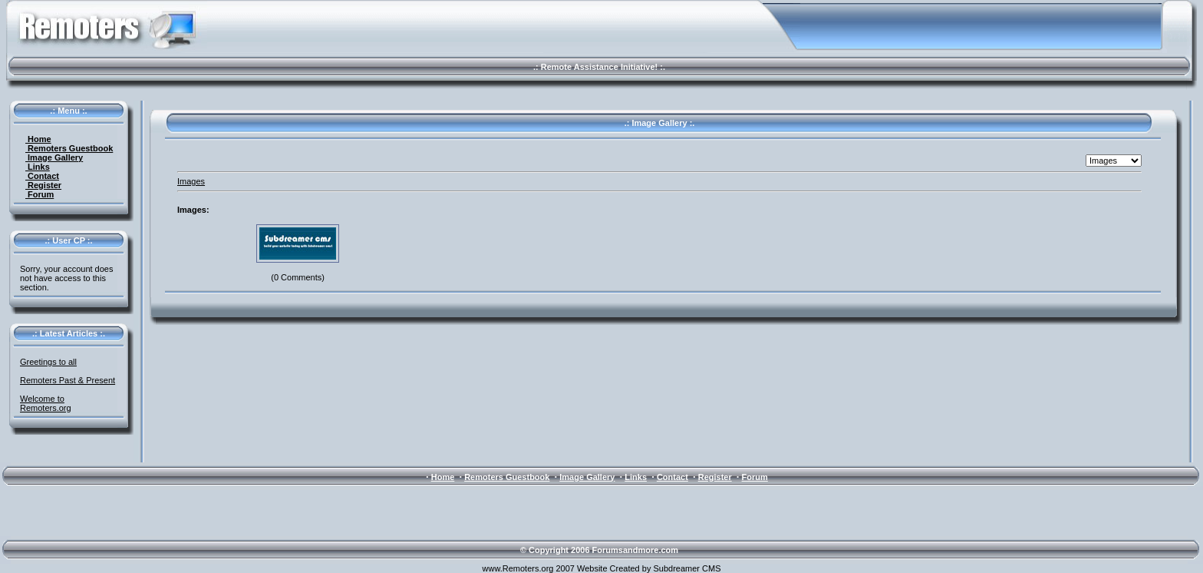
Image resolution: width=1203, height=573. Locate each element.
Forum (39, 194)
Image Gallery (54, 157)
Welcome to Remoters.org (45, 403)
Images (191, 181)
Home (38, 139)
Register (43, 185)
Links (37, 166)
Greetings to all (48, 361)
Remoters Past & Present (67, 380)
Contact (42, 176)
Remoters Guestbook (69, 148)
